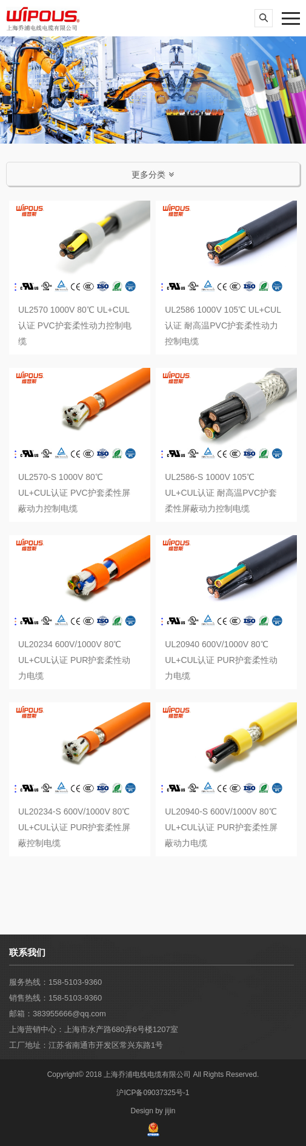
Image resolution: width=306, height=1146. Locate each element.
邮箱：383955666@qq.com (57, 1013)
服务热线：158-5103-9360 (55, 982)
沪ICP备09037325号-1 (152, 1092)
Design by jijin (152, 1111)
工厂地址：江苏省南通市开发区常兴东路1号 (86, 1045)
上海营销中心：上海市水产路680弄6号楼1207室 (93, 1029)
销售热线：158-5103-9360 (55, 997)
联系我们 (27, 952)
